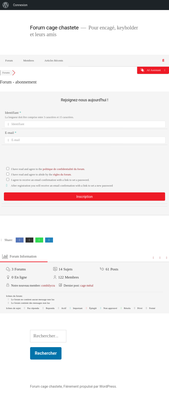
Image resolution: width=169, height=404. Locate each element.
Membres (28, 60)
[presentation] (84, 157)
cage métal (86, 285)
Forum (9, 60)
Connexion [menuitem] (20, 5)
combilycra (48, 285)
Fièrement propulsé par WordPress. (90, 386)
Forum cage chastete (54, 27)
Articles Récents (53, 60)
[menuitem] (5, 5)
